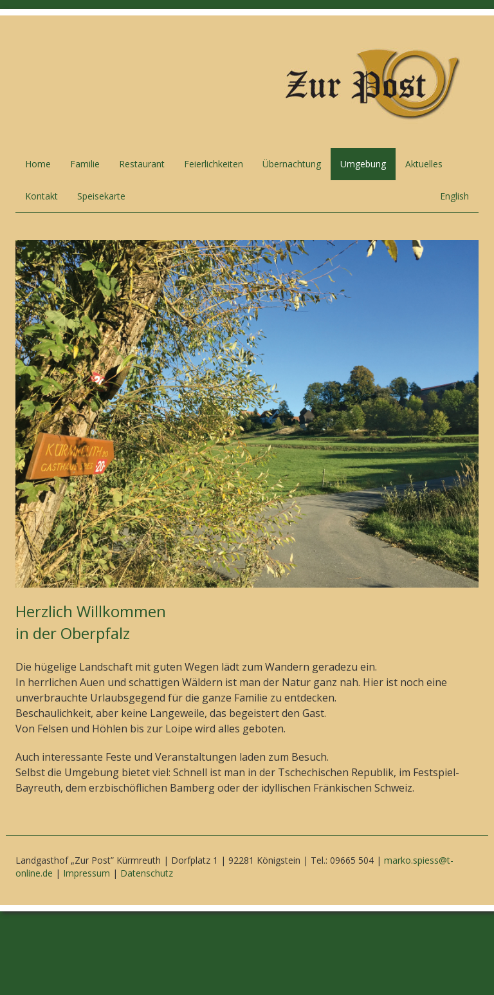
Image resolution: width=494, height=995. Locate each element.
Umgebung (363, 164)
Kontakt (41, 196)
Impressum (86, 873)
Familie (85, 164)
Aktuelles (424, 164)
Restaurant (142, 164)
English (454, 196)
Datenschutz (146, 873)
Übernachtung (291, 164)
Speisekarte (101, 196)
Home (38, 164)
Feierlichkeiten (213, 164)
